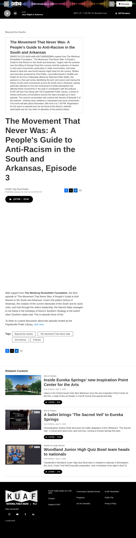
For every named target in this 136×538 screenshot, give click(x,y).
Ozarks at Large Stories (54, 445)
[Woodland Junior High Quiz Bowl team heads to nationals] (23, 455)
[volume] (15, 13)
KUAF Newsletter (112, 492)
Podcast (37, 340)
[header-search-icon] (111, 4)
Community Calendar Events (88, 492)
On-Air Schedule (83, 504)
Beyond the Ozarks (15, 32)
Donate (125, 4)
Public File (109, 498)
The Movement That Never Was (55, 334)
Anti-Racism (20, 340)
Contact (51, 499)
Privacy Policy (110, 504)
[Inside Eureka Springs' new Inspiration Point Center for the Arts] (23, 385)
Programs (80, 498)
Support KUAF (54, 505)
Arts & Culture (50, 376)
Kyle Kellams (49, 389)
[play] (7, 13)
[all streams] (122, 13)
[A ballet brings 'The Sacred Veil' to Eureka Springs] (23, 420)
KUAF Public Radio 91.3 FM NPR (59, 492)
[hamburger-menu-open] (6, 4)
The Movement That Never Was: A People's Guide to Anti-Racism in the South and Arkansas (42, 47)
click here (39, 324)
